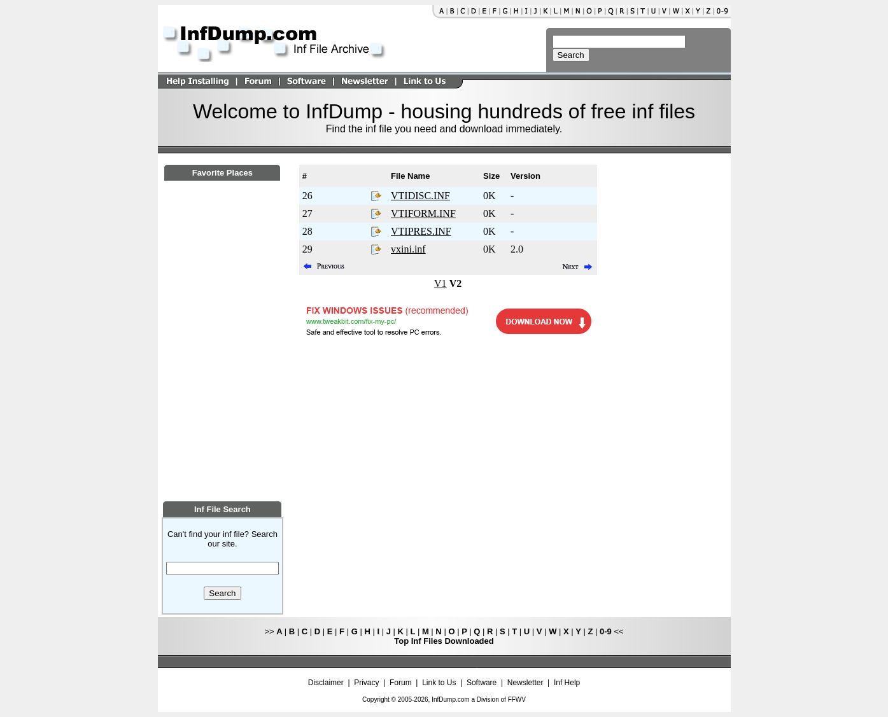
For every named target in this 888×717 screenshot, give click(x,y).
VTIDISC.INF (420, 195)
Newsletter (525, 682)
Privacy (366, 682)
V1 (440, 283)
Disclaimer (326, 682)
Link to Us (439, 682)
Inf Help (567, 682)
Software (482, 682)
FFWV (517, 699)
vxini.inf (408, 249)
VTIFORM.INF (423, 213)
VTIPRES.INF (421, 231)
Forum (401, 682)
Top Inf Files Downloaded (443, 641)
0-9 (606, 631)
